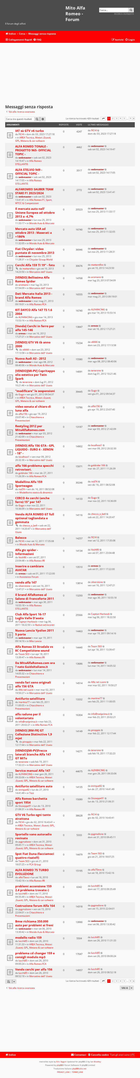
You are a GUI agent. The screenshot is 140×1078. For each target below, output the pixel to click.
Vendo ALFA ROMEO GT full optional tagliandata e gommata (34, 518)
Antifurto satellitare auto (33, 786)
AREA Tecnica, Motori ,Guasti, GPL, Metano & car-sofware (33, 139)
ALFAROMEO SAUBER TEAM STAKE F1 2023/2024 (34, 191)
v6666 (26, 349)
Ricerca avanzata (124, 13)
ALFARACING (25, 317)
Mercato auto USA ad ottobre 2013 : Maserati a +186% (33, 232)
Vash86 (22, 557)
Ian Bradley (96, 1061)
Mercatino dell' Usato (40, 272)
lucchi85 (22, 893)
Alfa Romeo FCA (37, 304)
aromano (23, 284)
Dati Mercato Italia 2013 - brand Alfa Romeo (33, 295)
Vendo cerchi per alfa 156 (33, 969)
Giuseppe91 (24, 806)
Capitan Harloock (27, 621)
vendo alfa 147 (26, 582)
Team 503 (23, 654)
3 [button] (116, 118)
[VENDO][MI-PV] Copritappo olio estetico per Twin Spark (35, 374)
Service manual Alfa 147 (32, 770)
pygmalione (24, 841)
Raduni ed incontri (44, 625)
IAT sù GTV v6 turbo (29, 131)
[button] (103, 118)
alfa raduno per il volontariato (28, 716)
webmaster (24, 157)
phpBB (59, 1065)
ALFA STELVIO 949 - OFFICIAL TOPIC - (28, 171)
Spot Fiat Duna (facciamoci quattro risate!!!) (34, 856)
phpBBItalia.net (79, 1068)
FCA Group (35, 864)
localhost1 (23, 456)
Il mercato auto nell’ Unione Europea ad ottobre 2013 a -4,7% (35, 212)
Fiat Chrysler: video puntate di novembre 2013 (34, 251)
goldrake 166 (25, 473)
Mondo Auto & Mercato (41, 223)
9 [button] (130, 118)
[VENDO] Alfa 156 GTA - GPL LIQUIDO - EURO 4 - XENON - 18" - (34, 449)
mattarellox (29, 268)
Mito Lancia (35, 641)
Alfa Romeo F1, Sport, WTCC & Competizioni (33, 201)
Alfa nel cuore (25, 689)
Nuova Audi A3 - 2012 (30, 358)
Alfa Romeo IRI (37, 560)
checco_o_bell (30, 525)
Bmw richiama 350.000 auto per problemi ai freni (34, 923)
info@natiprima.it (27, 721)
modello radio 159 (28, 937)
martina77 (24, 702)
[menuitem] (37, 39)
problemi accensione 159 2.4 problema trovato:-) (33, 888)
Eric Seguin (61, 1061)
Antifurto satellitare (30, 698)
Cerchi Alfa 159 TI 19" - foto (35, 265)
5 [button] (124, 118)
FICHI (21, 134)
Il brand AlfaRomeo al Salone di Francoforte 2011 (34, 596)
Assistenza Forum (29, 576)
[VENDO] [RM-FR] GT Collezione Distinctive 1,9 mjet (33, 734)
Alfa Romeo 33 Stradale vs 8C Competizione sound (34, 648)
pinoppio (27, 741)
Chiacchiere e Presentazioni (29, 419)
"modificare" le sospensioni (35, 391)
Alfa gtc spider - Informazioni (26, 552)
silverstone (24, 586)
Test (31, 793)
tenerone (27, 382)
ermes (22, 333)
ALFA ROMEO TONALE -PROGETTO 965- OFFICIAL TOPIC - (33, 150)
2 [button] (112, 118)
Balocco (20, 537)
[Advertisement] (70, 74)
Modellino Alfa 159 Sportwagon (28, 484)
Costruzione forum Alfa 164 (35, 906)
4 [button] (120, 118)
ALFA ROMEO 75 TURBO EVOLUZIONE (32, 872)
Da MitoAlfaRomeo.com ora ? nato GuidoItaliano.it (35, 665)
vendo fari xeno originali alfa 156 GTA (33, 684)
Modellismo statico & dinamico (35, 492)
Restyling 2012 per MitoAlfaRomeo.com (30, 428)
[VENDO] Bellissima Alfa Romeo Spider (32, 279)
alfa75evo (23, 877)
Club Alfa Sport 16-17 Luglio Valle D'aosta (30, 616)
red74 (21, 489)
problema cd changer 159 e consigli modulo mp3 (35, 955)
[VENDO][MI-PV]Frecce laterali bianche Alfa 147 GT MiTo (33, 754)
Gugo (21, 394)
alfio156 (22, 414)
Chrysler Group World (41, 259)
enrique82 (23, 789)
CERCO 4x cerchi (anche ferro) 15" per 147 (32, 500)
